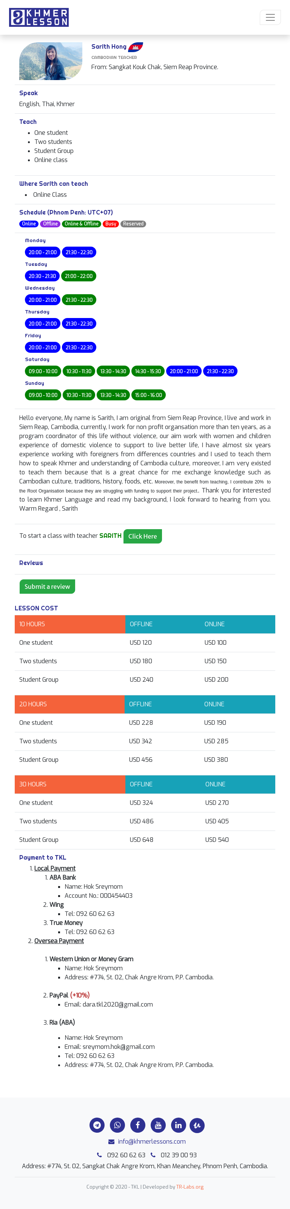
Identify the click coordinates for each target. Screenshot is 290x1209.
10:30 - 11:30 (78, 372)
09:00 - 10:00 (43, 372)
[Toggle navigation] (270, 17)
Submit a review (47, 586)
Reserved (133, 224)
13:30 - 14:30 (113, 372)
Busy (110, 224)
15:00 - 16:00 (148, 395)
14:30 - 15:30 (148, 372)
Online (29, 224)
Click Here (142, 536)
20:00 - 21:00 (43, 253)
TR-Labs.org (190, 1187)
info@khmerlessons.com (145, 1142)
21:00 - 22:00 (79, 276)
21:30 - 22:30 (79, 253)
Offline (50, 224)
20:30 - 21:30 (42, 276)
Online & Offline (82, 224)
